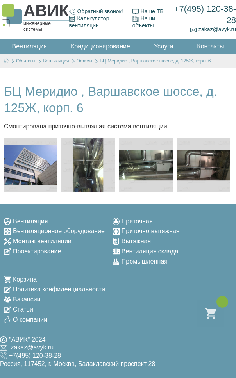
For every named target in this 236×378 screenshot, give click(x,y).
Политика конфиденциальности (54, 289)
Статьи (18, 309)
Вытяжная (132, 241)
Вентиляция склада (146, 251)
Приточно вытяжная (146, 231)
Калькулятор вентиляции (89, 22)
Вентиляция (26, 221)
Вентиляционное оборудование (54, 231)
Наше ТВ (148, 11)
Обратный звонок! (96, 11)
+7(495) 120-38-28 (205, 14)
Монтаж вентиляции (38, 241)
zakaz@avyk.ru (213, 29)
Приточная (133, 221)
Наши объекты (143, 22)
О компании (25, 319)
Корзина (20, 279)
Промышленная (140, 261)
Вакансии (22, 299)
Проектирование (32, 251)
